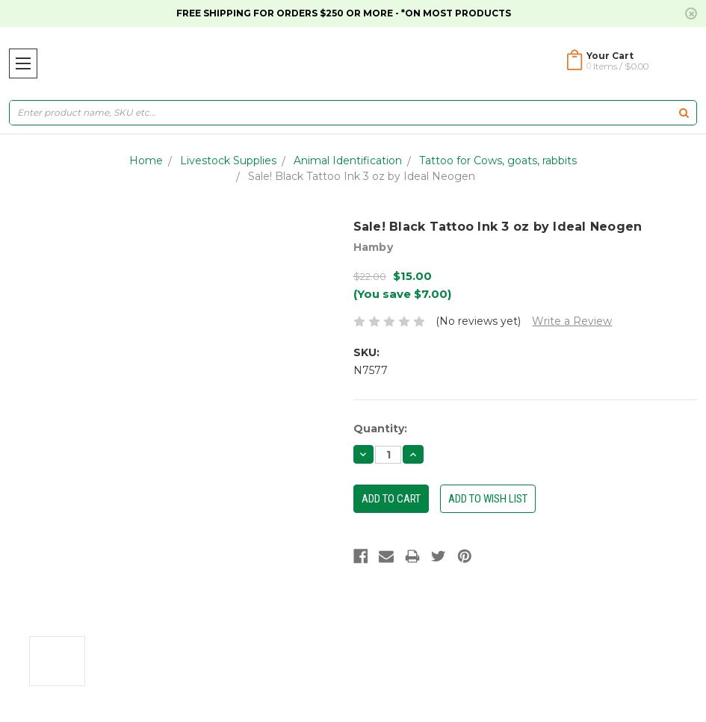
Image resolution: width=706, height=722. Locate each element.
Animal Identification (348, 160)
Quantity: (380, 428)
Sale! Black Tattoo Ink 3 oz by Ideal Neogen (361, 176)
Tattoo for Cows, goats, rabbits (498, 160)
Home (146, 160)
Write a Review (572, 321)
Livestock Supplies (228, 160)
